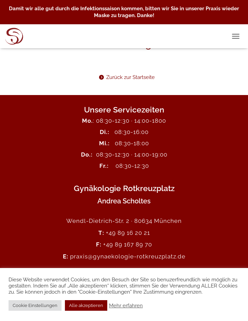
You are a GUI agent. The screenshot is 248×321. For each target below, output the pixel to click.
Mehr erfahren (126, 305)
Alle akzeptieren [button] (86, 305)
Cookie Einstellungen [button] (35, 305)
